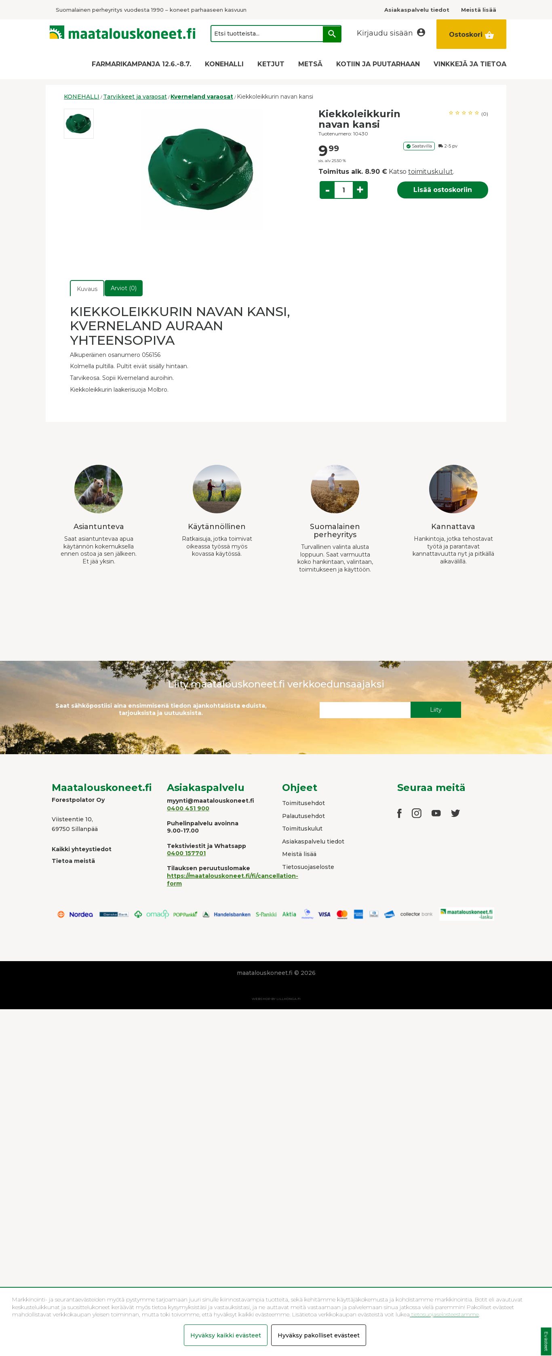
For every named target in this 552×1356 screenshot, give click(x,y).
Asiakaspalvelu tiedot (313, 841)
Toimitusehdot (303, 803)
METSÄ (310, 64)
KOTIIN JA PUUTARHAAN (378, 64)
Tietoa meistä (73, 861)
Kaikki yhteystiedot (82, 849)
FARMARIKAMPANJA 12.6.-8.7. (141, 64)
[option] (79, 124)
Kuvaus (87, 289)
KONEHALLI (224, 64)
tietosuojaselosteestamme (444, 1314)
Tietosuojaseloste (308, 867)
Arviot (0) (124, 288)
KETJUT (270, 64)
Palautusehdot (303, 816)
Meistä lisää (299, 854)
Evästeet (546, 1342)
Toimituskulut (302, 828)
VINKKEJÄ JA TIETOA (470, 64)
